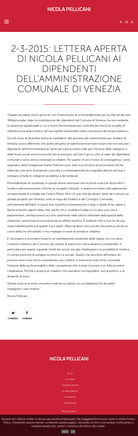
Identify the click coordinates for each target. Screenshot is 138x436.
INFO (65, 431)
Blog (70, 373)
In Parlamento (70, 391)
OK (73, 431)
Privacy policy (69, 411)
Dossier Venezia (70, 385)
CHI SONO (70, 379)
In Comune (70, 397)
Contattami (70, 403)
